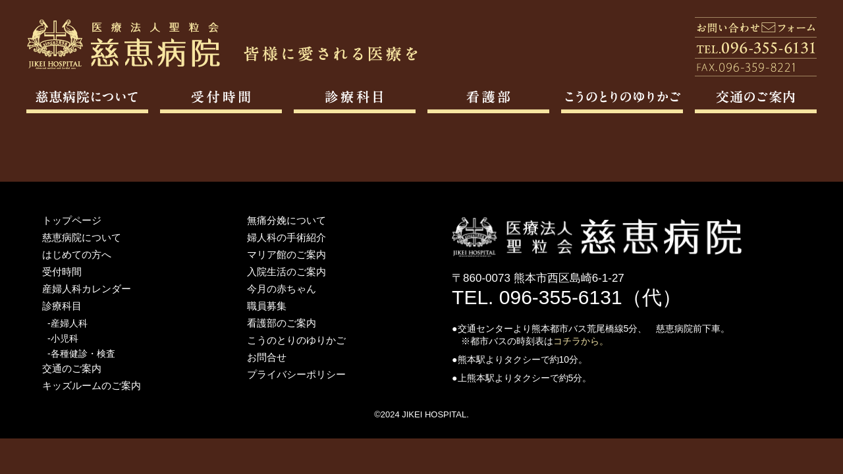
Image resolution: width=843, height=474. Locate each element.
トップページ (71, 220)
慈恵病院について (81, 237)
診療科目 (62, 305)
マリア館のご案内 (286, 254)
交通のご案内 (71, 368)
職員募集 (266, 305)
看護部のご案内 (281, 323)
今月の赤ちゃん (281, 288)
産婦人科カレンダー (86, 288)
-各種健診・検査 (81, 353)
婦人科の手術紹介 (286, 237)
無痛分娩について (286, 220)
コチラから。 (581, 341)
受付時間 (62, 271)
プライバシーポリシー (296, 374)
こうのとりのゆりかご (296, 340)
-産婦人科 (67, 323)
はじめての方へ (76, 254)
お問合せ (266, 357)
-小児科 (62, 338)
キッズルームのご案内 (91, 385)
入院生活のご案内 (286, 271)
